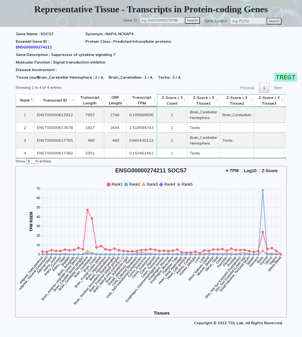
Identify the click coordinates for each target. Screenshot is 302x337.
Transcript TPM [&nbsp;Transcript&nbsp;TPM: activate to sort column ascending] (141, 100)
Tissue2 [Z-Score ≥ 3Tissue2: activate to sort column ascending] (236, 100)
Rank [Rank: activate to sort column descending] (25, 100)
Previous (247, 87)
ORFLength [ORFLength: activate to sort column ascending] (115, 100)
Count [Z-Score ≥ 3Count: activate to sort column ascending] (172, 100)
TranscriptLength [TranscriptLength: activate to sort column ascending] (90, 100)
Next (278, 87)
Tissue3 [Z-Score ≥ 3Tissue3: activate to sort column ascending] (269, 100)
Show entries (33, 160)
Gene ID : (131, 20)
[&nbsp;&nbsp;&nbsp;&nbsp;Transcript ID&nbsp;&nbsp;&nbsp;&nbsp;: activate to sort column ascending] (55, 100)
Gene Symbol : (217, 20)
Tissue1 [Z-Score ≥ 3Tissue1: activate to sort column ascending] (203, 100)
